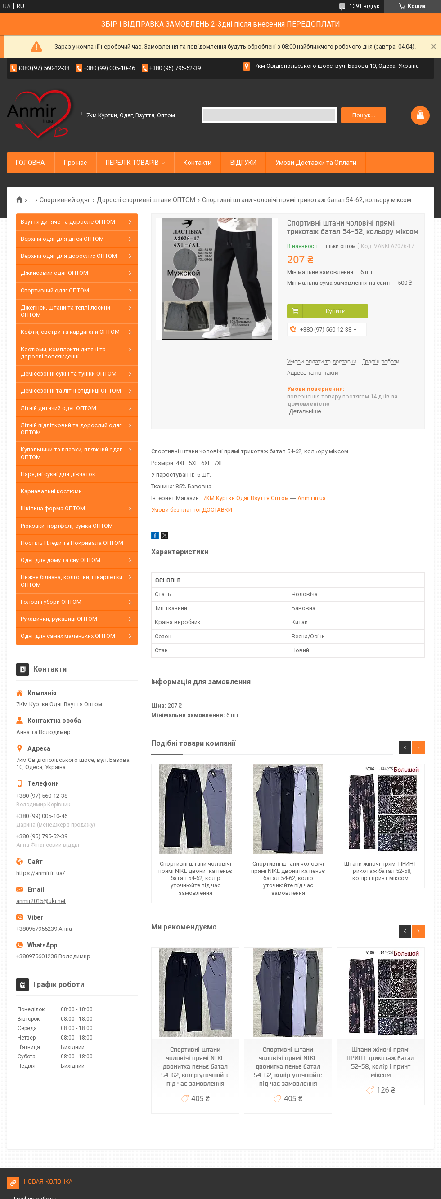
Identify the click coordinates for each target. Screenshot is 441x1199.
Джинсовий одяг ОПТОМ (54, 273)
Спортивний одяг (65, 200)
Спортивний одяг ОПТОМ (55, 290)
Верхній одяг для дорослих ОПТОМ (69, 255)
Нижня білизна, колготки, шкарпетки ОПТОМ (71, 581)
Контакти (198, 162)
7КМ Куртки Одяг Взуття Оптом (246, 498)
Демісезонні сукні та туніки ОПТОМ (69, 373)
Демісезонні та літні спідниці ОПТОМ (71, 390)
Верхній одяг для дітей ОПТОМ (62, 238)
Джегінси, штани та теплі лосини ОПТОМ (65, 311)
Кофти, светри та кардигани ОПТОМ (70, 331)
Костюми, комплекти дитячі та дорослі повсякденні (63, 353)
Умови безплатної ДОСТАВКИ (191, 509)
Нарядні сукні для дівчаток (58, 474)
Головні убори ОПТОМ (51, 601)
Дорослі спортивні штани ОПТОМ (146, 200)
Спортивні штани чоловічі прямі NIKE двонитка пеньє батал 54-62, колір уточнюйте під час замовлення (195, 878)
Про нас (75, 162)
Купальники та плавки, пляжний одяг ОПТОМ (71, 453)
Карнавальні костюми (51, 491)
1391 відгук (364, 6)
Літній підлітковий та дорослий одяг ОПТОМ (71, 429)
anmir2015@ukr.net (41, 901)
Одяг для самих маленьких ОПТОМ (68, 636)
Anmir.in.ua (311, 498)
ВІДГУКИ (243, 162)
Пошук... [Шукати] (363, 115)
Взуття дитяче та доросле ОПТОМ (68, 221)
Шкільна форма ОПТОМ (53, 508)
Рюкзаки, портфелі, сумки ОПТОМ (67, 525)
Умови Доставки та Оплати (315, 162)
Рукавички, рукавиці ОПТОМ (59, 618)
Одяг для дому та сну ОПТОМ (60, 560)
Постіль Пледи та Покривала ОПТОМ (72, 543)
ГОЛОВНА (30, 162)
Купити (336, 310)
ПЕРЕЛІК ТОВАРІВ (132, 162)
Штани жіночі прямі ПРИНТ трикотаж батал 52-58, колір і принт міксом (380, 871)
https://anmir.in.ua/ (40, 873)
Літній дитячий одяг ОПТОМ (58, 408)
